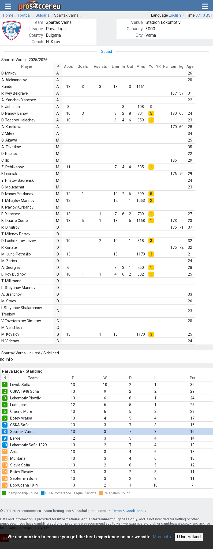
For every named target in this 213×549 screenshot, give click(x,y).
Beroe (15, 438)
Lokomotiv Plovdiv (25, 398)
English (175, 15)
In (123, 66)
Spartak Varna (66, 15)
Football (24, 15)
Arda (14, 452)
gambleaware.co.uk (176, 523)
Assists (100, 66)
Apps (68, 66)
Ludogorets (19, 405)
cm (173, 66)
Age (189, 66)
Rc (165, 66)
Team (33, 378)
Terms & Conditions (127, 511)
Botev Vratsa (21, 418)
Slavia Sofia (20, 465)
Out (130, 66)
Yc (151, 66)
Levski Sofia (20, 385)
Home (8, 15)
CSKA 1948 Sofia (24, 391)
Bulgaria (43, 15)
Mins (140, 66)
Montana (17, 458)
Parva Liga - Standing (22, 371)
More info (162, 536)
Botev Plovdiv (21, 472)
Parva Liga (56, 28)
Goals (82, 66)
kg (181, 66)
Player (26, 66)
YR (158, 66)
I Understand (189, 536)
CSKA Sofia (19, 425)
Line (115, 66)
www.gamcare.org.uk (139, 523)
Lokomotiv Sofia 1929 (28, 445)
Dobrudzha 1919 (24, 485)
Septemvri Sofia (24, 478)
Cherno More (21, 411)
